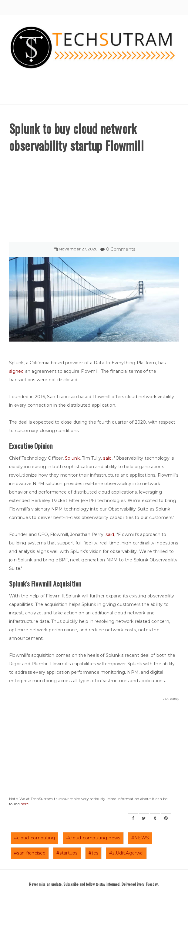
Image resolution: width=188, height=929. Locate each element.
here (25, 804)
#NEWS (140, 838)
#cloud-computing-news (93, 838)
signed (16, 371)
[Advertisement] (94, 199)
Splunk (72, 458)
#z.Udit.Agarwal (126, 853)
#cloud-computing (34, 838)
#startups (67, 853)
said (107, 458)
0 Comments (121, 249)
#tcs (93, 853)
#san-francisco (29, 853)
